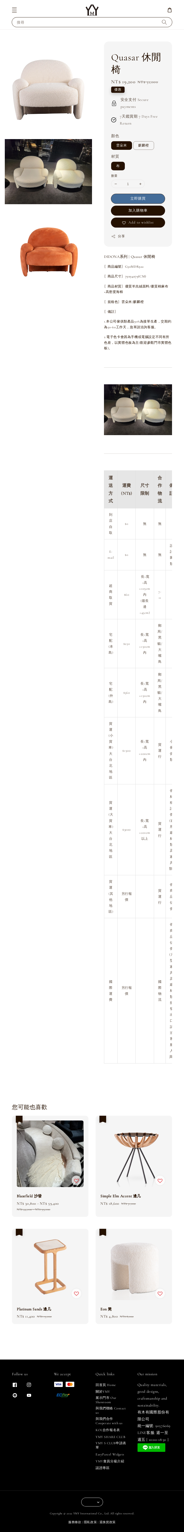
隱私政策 (90, 1522)
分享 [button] (118, 236)
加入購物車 (138, 210)
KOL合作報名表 (108, 1430)
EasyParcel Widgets (110, 1454)
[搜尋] (164, 22)
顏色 (115, 136)
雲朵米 (121, 145)
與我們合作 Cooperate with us (109, 1421)
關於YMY (103, 1392)
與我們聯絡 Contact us (111, 1410)
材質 (115, 156)
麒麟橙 (143, 145)
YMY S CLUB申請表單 (111, 1445)
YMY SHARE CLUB (110, 1437)
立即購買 (138, 198)
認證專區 (102, 1468)
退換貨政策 (107, 1522)
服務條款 (74, 1522)
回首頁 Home (106, 1385)
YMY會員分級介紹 (110, 1461)
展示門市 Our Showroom (106, 1400)
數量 (114, 176)
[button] (14, 10)
